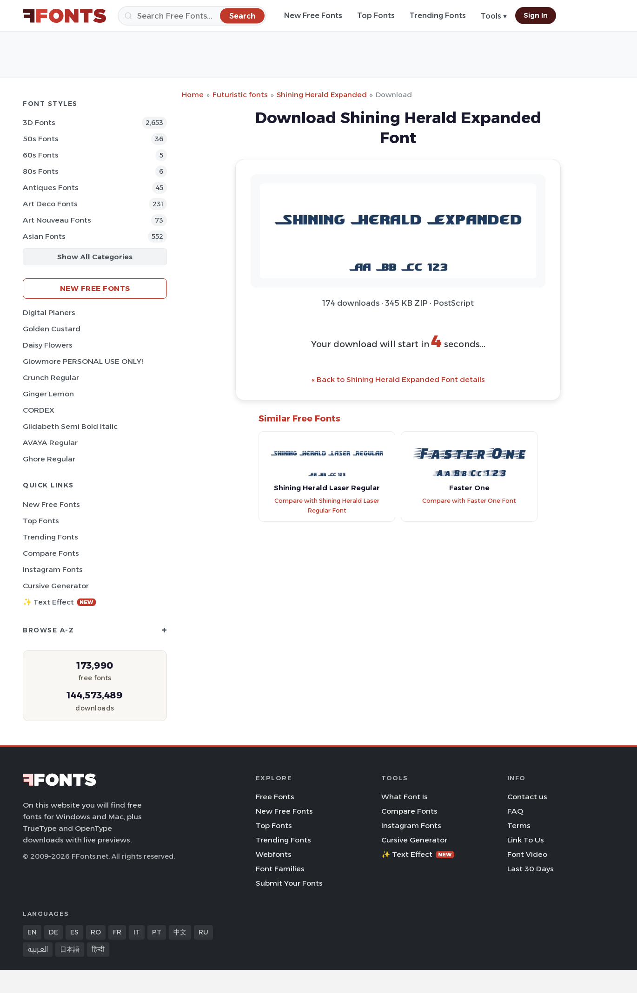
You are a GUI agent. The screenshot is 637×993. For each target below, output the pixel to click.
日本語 (70, 949)
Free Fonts (275, 796)
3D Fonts (39, 122)
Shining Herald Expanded (322, 94)
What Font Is (404, 796)
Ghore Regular (49, 458)
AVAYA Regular (50, 442)
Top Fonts (376, 15)
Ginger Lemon (48, 393)
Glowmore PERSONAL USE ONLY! (83, 361)
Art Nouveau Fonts (57, 220)
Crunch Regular (51, 377)
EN (32, 932)
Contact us (527, 796)
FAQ (515, 811)
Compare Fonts (51, 553)
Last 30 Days (530, 868)
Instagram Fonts (53, 569)
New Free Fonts (313, 15)
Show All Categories (95, 256)
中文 (179, 932)
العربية (37, 949)
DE (53, 932)
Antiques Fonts (51, 187)
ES (74, 932)
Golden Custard (51, 328)
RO (96, 932)
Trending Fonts (438, 15)
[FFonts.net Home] (64, 15)
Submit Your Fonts (289, 883)
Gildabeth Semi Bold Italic (70, 426)
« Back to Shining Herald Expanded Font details (398, 379)
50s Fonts (41, 138)
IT (136, 932)
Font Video (527, 854)
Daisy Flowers (48, 345)
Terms (519, 825)
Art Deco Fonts (50, 203)
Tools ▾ (494, 16)
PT (156, 932)
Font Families (280, 868)
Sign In (536, 15)
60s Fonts (41, 155)
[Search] (192, 16)
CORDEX (38, 410)
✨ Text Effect (59, 602)
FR (117, 932)
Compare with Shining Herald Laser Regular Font (326, 505)
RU (203, 932)
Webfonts (274, 854)
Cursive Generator (56, 585)
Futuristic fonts (240, 94)
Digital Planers (49, 312)
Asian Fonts (44, 236)
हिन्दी (98, 949)
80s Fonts (41, 171)
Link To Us (525, 839)
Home (193, 94)
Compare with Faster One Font (469, 500)
